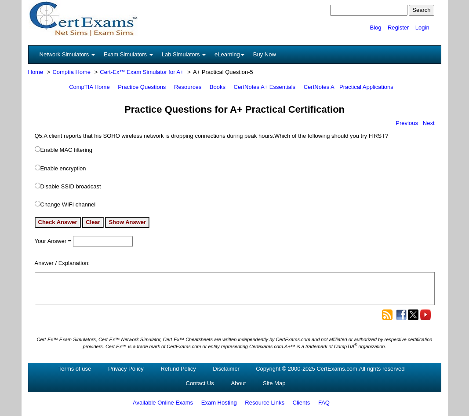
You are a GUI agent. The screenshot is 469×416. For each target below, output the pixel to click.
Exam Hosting (219, 402)
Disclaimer (226, 368)
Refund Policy (178, 368)
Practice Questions (142, 87)
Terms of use (74, 368)
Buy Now (264, 54)
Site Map (274, 383)
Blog (375, 27)
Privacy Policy (126, 368)
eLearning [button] (229, 54)
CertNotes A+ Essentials (265, 87)
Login (422, 27)
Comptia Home (71, 72)
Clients (301, 402)
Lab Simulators (184, 54)
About (238, 383)
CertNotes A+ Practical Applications (348, 87)
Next (429, 123)
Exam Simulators (128, 54)
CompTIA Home (89, 87)
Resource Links (264, 402)
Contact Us (200, 383)
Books (217, 87)
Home (36, 72)
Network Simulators (67, 54)
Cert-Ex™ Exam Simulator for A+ (141, 72)
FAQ (324, 402)
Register (398, 27)
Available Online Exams (163, 402)
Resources (187, 87)
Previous (407, 123)
